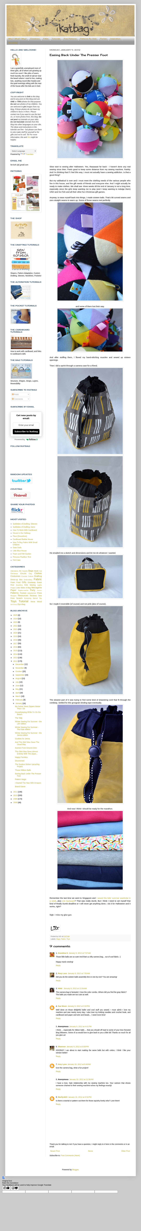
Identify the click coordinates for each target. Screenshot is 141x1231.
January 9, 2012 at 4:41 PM (80, 1026)
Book (36, 571)
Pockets (23, 593)
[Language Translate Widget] (23, 151)
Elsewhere (35, 39)
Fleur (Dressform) (20, 536)
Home (90, 1151)
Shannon (62, 1047)
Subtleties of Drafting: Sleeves (25, 524)
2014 (15, 654)
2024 (15, 619)
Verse (32, 602)
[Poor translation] (15, 1188)
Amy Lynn (62, 1064)
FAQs (45, 39)
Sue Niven (62, 1006)
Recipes (13, 596)
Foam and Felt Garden (22, 554)
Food (18, 582)
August (18, 678)
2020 (15, 633)
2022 (15, 626)
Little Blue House (20, 551)
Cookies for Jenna (22, 739)
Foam (12, 582)
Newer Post (55, 1151)
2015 (15, 651)
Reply (58, 965)
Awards (25, 571)
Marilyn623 (62, 1097)
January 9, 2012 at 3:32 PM (78, 1006)
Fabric (63, 939)
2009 (15, 799)
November (19, 668)
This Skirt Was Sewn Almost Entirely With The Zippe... (26, 752)
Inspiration (115, 39)
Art (20, 571)
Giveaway (32, 582)
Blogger (75, 1170)
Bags (58, 939)
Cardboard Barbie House (23, 539)
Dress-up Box (16, 580)
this (28, 137)
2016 (15, 647)
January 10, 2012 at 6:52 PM (79, 1097)
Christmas (14, 574)
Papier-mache (23, 590)
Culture (30, 576)
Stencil (35, 598)
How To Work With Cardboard (25, 530)
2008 (15, 802)
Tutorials (56, 39)
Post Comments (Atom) (70, 1155)
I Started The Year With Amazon (28, 783)
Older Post (125, 1151)
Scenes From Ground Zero (26, 748)
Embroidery (28, 580)
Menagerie (36, 587)
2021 (15, 629)
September (20, 675)
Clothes (38, 573)
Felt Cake (17, 560)
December (19, 664)
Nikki (60, 988)
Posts (15, 394)
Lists (18, 588)
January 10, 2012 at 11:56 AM (81, 1079)
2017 (15, 643)
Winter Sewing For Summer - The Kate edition (27, 728)
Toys (68, 939)
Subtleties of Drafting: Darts (24, 527)
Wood (39, 602)
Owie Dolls (17, 548)
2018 (15, 640)
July (17, 682)
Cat (40, 571)
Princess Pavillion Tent (22, 557)
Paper (13, 590)
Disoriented (19, 761)
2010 (15, 795)
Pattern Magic (20, 779)
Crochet (24, 576)
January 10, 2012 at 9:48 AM (79, 1064)
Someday (12, 43)
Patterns (14, 593)
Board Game (20, 786)
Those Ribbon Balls (23, 770)
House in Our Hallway (21, 533)
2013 (15, 658)
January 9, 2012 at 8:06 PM (78, 1047)
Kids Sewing (30, 585)
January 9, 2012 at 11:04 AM (75, 988)
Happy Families (21, 757)
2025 (15, 615)
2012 (15, 661)
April (17, 693)
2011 (15, 792)
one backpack (68, 901)
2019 (15, 636)
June (17, 686)
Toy (40, 598)
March (18, 696)
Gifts (24, 582)
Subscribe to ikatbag (26, 431)
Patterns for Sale (88, 39)
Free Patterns (70, 39)
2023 (15, 622)
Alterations (14, 571)
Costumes (15, 576)
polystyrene (32, 593)
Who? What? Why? (17, 39)
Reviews (33, 596)
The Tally (18, 718)
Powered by (26, 439)
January (18, 703)
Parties (103, 39)
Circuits (23, 573)
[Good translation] (6, 1188)
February (19, 700)
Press (39, 593)
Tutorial (23, 601)
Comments (17, 399)
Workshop (13, 604)
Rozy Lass (62, 973)
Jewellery (19, 585)
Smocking (27, 598)
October (18, 671)
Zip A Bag (21, 604)
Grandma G (63, 953)
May (17, 689)
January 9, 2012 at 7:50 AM (79, 973)
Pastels (39, 590)
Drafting (38, 576)
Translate (27, 154)
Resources (23, 595)
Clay (30, 574)
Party (32, 590)
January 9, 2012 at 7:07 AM (80, 953)
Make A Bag (26, 588)
